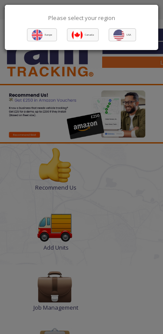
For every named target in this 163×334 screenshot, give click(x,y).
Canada (89, 35)
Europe (48, 35)
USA (128, 35)
